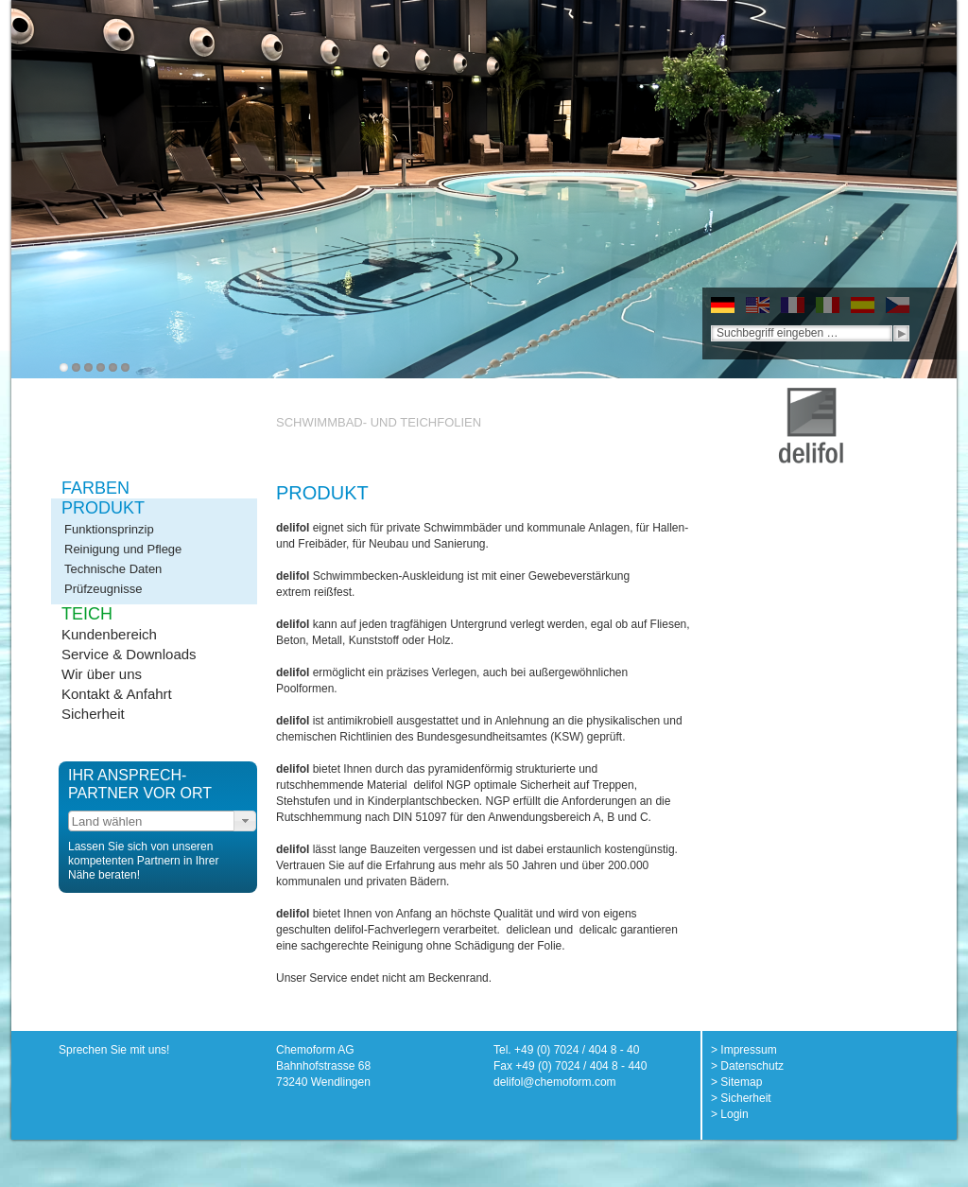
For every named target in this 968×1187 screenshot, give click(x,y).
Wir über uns (101, 674)
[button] (244, 821)
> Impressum (744, 1049)
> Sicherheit (741, 1098)
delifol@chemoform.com (554, 1082)
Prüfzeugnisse (103, 589)
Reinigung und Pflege (123, 549)
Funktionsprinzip (109, 529)
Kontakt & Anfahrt (116, 694)
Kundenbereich (109, 634)
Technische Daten (113, 569)
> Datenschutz (747, 1066)
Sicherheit (93, 714)
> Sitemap (736, 1082)
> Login (730, 1114)
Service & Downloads (129, 654)
